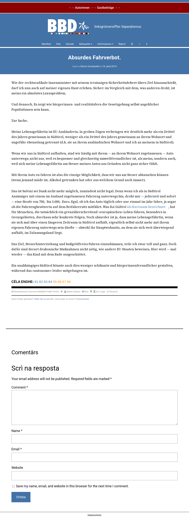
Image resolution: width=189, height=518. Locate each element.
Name (16, 431)
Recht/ (56, 291)
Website (17, 468)
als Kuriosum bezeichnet (146, 207)
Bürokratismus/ (21, 291)
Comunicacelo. (83, 299)
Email (16, 449)
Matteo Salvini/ (73, 291)
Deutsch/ (114, 291)
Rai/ (87, 291)
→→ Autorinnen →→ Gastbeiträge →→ (94, 7)
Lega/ (102, 291)
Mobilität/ (41, 291)
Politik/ (49, 291)
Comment (19, 387)
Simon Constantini (89, 66)
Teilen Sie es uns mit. (44, 299)
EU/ (98, 291)
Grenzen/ (32, 291)
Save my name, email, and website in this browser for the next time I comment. (72, 486)
